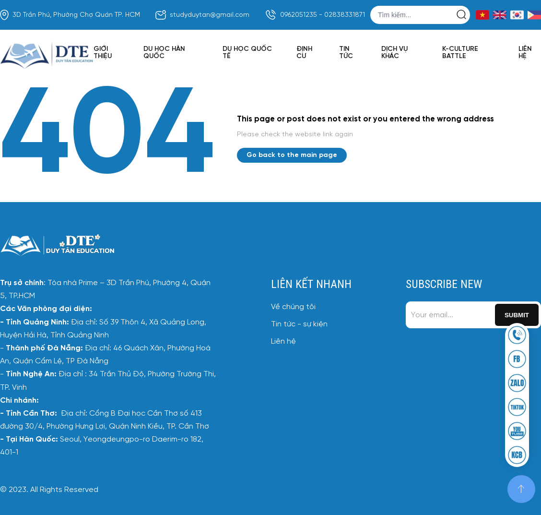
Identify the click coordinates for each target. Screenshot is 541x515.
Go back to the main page (292, 155)
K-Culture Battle (460, 53)
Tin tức (346, 53)
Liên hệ (525, 53)
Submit (517, 315)
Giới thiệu (103, 53)
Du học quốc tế (247, 53)
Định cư (304, 53)
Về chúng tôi (293, 307)
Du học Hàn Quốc (164, 53)
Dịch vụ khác (394, 53)
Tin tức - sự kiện (299, 324)
